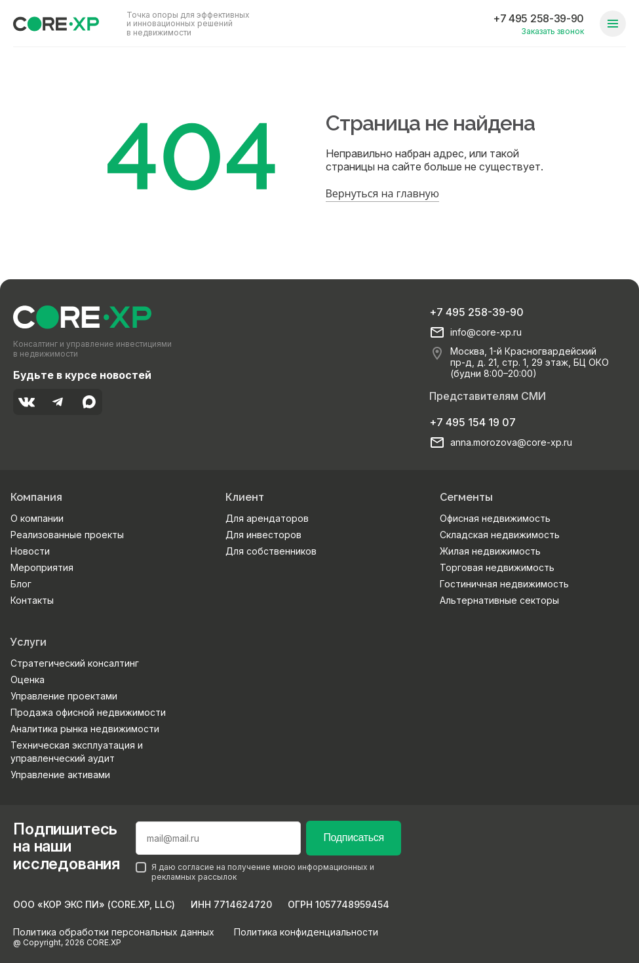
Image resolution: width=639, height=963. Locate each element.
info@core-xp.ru (486, 332)
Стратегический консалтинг (74, 663)
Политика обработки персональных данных (113, 931)
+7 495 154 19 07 (472, 422)
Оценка (27, 679)
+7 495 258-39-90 (538, 18)
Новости (30, 551)
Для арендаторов (267, 518)
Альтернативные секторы (499, 600)
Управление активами (60, 774)
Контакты (32, 600)
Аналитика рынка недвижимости (84, 728)
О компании (37, 518)
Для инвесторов (263, 534)
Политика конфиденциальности (306, 931)
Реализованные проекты (67, 534)
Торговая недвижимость (497, 567)
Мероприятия (41, 567)
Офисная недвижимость (495, 518)
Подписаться (353, 837)
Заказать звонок (552, 31)
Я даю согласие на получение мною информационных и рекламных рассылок (255, 872)
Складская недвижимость (500, 534)
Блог (20, 583)
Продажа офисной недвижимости (88, 712)
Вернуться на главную (383, 193)
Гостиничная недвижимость (504, 583)
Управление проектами (63, 695)
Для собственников (271, 551)
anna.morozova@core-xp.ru (511, 442)
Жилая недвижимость (490, 551)
